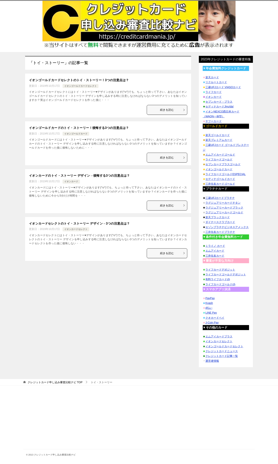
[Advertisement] (139, 422)
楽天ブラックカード (217, 217)
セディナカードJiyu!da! (219, 106)
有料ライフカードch (217, 279)
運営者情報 (212, 360)
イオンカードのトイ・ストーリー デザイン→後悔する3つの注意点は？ (79, 175)
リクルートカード (216, 82)
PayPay (210, 298)
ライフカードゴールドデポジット (225, 274)
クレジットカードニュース (221, 351)
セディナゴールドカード (220, 178)
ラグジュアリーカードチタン (223, 202)
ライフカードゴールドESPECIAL (225, 174)
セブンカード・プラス (218, 101)
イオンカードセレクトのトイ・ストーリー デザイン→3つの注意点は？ (79, 223)
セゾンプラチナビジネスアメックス (227, 227)
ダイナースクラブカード (220, 222)
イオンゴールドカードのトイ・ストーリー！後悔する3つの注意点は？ (79, 127)
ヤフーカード (213, 121)
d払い (208, 307)
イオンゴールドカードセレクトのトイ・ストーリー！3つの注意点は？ (79, 80)
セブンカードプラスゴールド (223, 164)
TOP (55, 382)
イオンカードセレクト (75, 229)
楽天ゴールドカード (217, 135)
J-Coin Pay (212, 322)
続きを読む (172, 109)
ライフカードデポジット (220, 269)
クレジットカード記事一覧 (221, 356)
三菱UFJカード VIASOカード (223, 87)
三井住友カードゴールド (220, 183)
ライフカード (213, 92)
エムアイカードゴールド (220, 154)
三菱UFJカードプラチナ (220, 197)
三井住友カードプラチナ (220, 231)
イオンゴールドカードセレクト (80, 86)
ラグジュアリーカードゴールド (224, 212)
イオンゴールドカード (75, 133)
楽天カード (212, 77)
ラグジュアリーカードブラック (224, 207)
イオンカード (71, 181)
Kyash (209, 303)
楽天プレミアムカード (218, 139)
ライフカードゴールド (218, 159)
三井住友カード (214, 255)
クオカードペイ (214, 317)
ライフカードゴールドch (220, 284)
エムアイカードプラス (218, 336)
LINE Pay (211, 312)
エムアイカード (214, 250)
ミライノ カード (215, 245)
